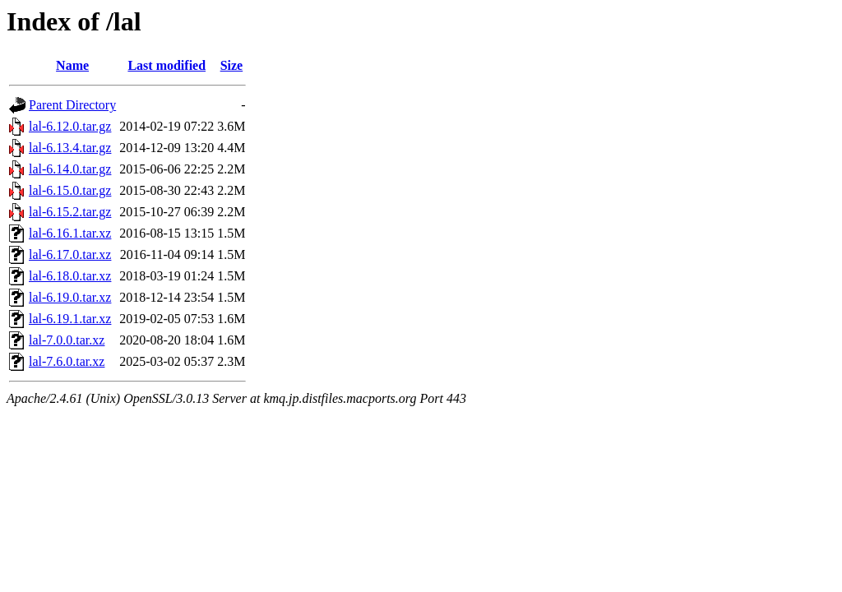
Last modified (166, 65)
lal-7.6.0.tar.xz (66, 361)
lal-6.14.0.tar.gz (70, 169)
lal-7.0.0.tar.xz (66, 340)
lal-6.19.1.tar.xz (70, 319)
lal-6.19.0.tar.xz (70, 297)
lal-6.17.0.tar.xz (70, 254)
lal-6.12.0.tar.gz (70, 126)
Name (72, 65)
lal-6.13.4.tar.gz (70, 148)
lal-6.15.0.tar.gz (70, 190)
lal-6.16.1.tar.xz (70, 233)
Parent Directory (72, 105)
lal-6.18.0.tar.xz (70, 276)
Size (231, 65)
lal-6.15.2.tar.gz (70, 212)
